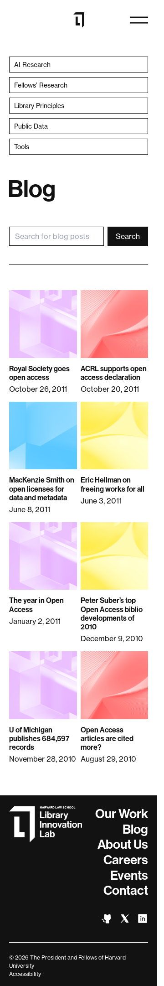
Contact (125, 890)
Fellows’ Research (40, 85)
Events (129, 875)
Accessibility (25, 973)
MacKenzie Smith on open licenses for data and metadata (41, 489)
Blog (135, 829)
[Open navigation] (139, 20)
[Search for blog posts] (56, 236)
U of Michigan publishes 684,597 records (39, 739)
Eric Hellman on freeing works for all (112, 484)
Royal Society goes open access (39, 373)
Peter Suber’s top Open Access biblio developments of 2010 (112, 613)
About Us (122, 844)
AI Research (32, 64)
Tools (21, 146)
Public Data (31, 126)
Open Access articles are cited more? (107, 739)
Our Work (121, 813)
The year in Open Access (36, 604)
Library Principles (39, 105)
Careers (125, 859)
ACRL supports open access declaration (114, 373)
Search (128, 236)
